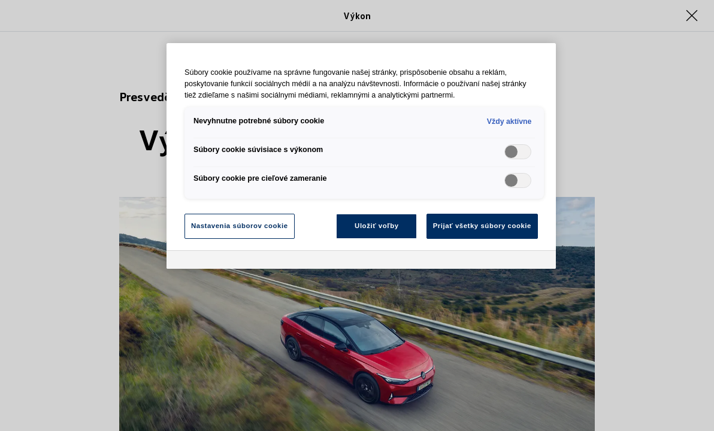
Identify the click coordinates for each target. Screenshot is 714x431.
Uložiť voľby (377, 225)
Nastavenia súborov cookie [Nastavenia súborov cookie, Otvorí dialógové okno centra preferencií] (239, 225)
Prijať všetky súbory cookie (482, 225)
